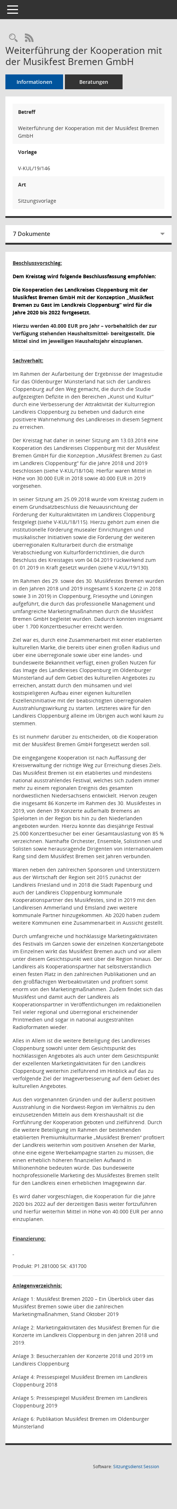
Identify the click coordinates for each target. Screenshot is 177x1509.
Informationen (34, 81)
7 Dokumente (31, 234)
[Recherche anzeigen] (13, 38)
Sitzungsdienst (136, 1466)
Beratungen (93, 81)
